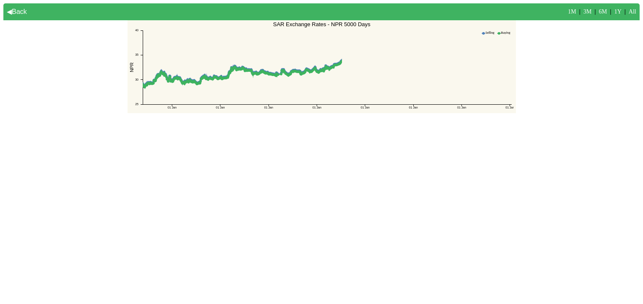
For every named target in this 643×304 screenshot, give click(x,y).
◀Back (17, 11)
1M (572, 11)
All (632, 11)
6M (603, 11)
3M (587, 11)
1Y (617, 11)
